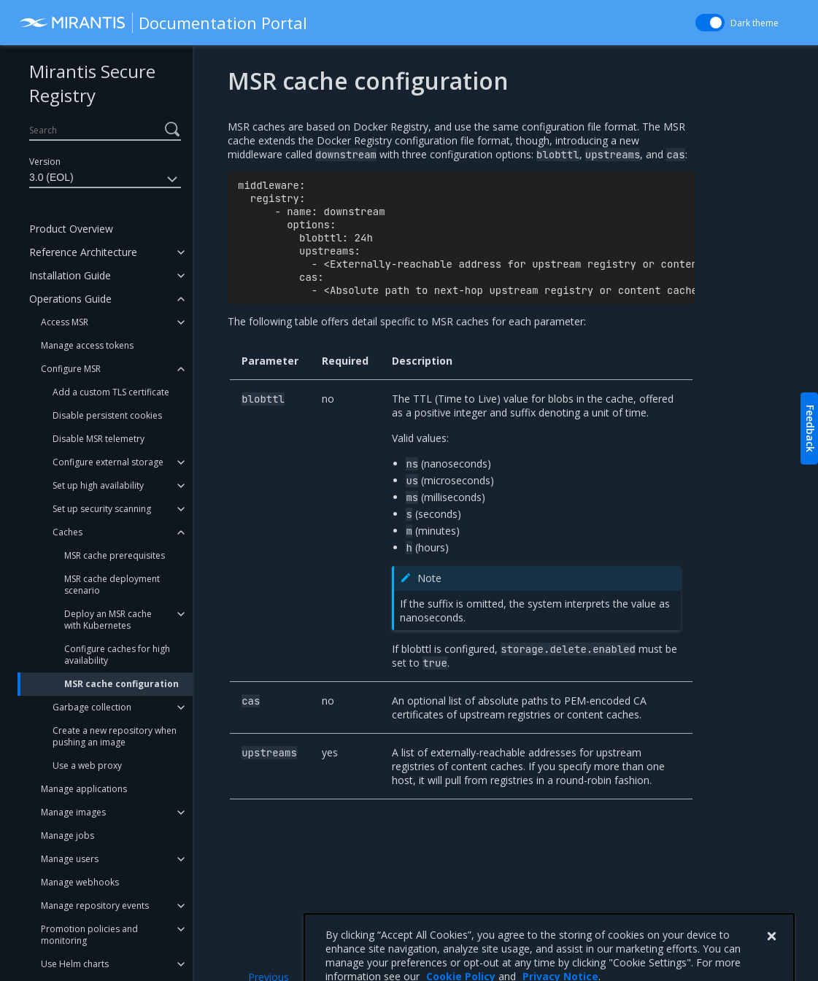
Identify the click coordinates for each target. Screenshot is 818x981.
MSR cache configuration (121, 684)
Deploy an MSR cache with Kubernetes (108, 620)
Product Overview (71, 229)
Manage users (70, 859)
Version (45, 161)
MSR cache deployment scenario (112, 585)
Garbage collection (92, 707)
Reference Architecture (83, 252)
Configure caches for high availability (117, 655)
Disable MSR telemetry (98, 439)
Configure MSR (71, 368)
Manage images (73, 812)
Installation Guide (70, 275)
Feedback (810, 428)
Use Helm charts (75, 964)
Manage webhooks (80, 882)
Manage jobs (67, 835)
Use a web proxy (87, 765)
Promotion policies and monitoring (89, 935)
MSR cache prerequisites (114, 555)
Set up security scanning (102, 509)
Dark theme (754, 23)
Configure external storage (108, 462)
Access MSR (64, 322)
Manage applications (84, 789)
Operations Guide (70, 299)
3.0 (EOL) (105, 179)
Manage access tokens (87, 345)
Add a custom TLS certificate (111, 392)
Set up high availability (98, 485)
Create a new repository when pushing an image (115, 736)
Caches (67, 532)
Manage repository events (95, 905)
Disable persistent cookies (107, 415)
